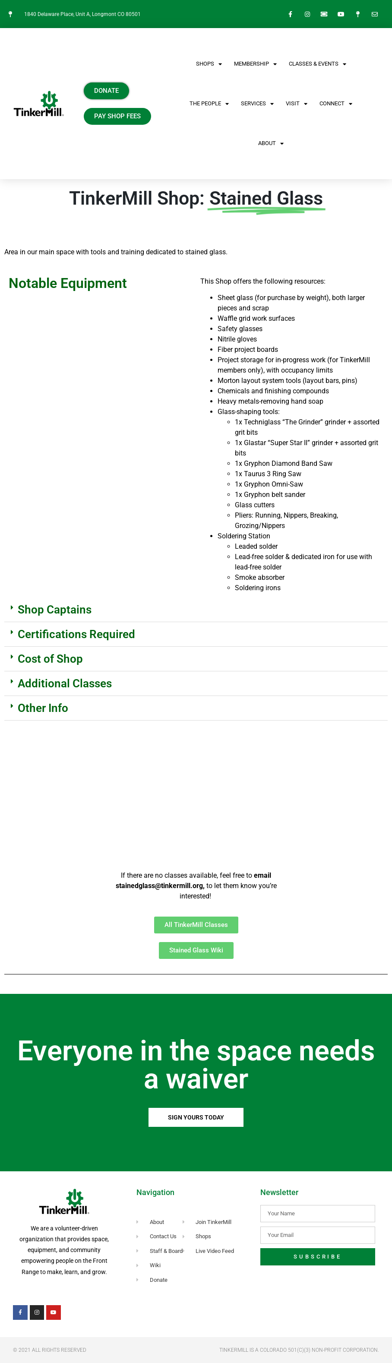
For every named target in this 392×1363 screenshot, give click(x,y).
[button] (196, 610)
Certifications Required (76, 634)
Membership (255, 64)
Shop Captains (55, 609)
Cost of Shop (50, 658)
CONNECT (335, 104)
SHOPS (209, 64)
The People (209, 104)
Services (257, 104)
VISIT (296, 104)
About (271, 143)
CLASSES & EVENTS (317, 64)
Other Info (43, 708)
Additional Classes (65, 683)
